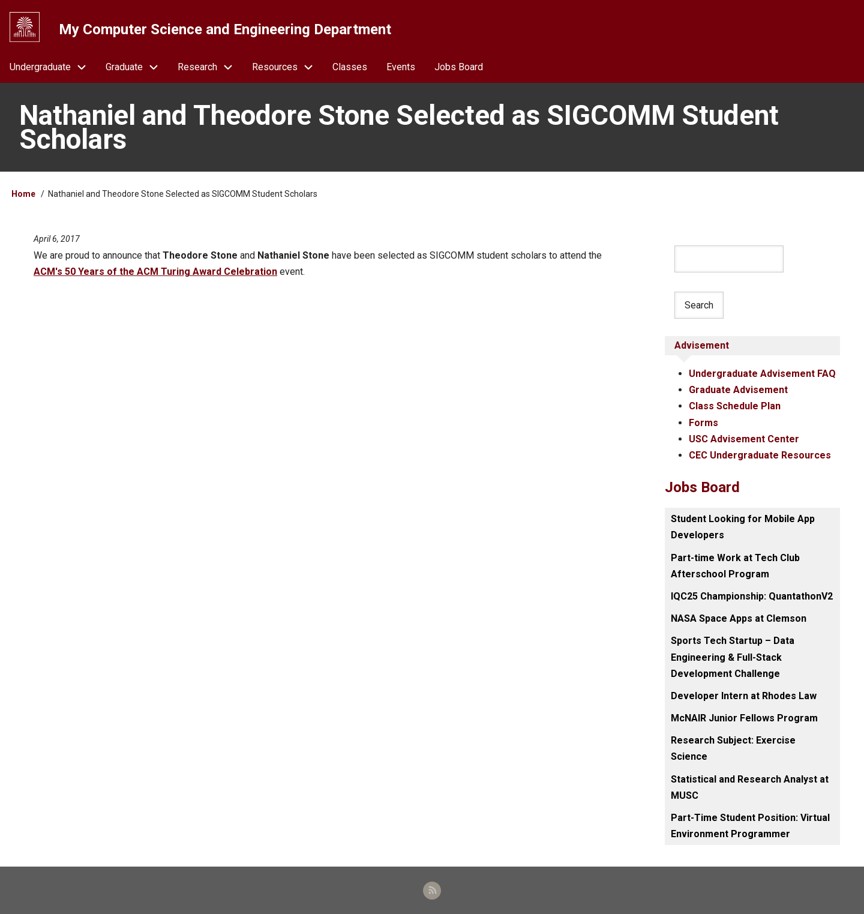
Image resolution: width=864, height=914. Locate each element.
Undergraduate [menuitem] (53, 67)
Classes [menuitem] (349, 67)
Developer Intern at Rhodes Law (744, 696)
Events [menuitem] (400, 67)
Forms (703, 422)
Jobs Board (702, 487)
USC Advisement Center (744, 439)
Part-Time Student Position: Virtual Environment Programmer (750, 826)
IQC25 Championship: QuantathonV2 (752, 596)
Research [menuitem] (210, 67)
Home (23, 194)
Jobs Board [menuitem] (458, 67)
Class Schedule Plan (735, 406)
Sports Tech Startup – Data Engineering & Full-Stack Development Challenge (732, 657)
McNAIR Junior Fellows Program (744, 718)
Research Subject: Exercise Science (733, 748)
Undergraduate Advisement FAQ (762, 373)
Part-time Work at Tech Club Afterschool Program (735, 566)
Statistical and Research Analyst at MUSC (750, 787)
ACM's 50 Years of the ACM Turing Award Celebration (155, 271)
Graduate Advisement (738, 389)
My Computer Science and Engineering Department (225, 29)
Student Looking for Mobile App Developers (743, 527)
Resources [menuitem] (287, 67)
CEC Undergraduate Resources (760, 455)
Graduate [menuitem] (137, 67)
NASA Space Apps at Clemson (738, 618)
